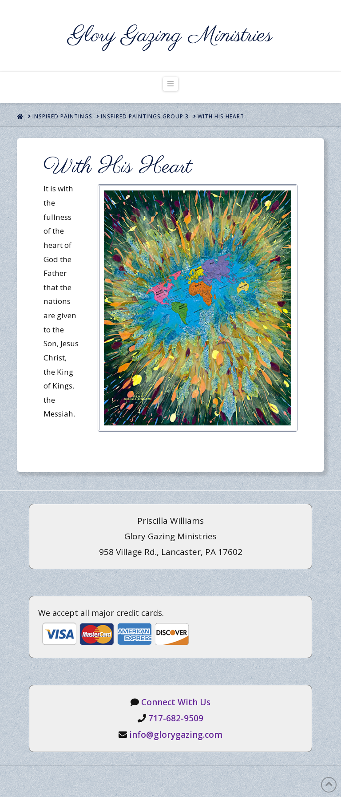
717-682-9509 (175, 718)
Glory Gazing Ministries (170, 35)
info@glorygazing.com (175, 734)
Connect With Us (175, 702)
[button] (170, 84)
